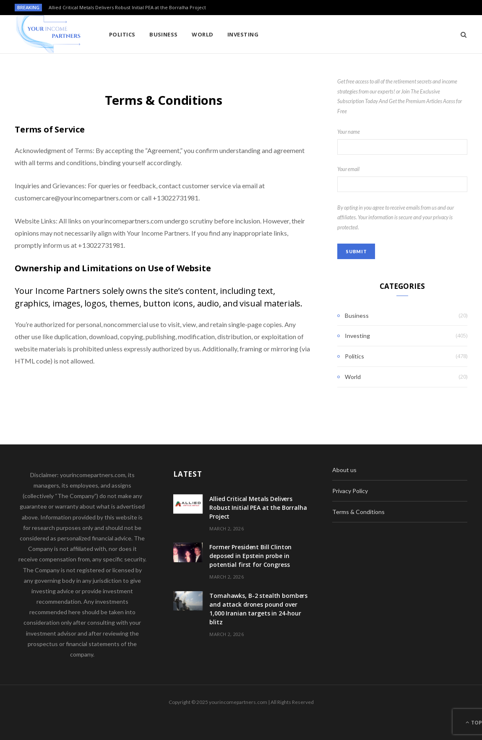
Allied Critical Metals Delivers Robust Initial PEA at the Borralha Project (127, 7)
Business (163, 34)
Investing (242, 34)
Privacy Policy (350, 490)
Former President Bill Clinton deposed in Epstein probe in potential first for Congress (250, 556)
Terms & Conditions (358, 511)
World (202, 34)
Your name (402, 142)
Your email (402, 179)
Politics (122, 34)
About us (344, 469)
